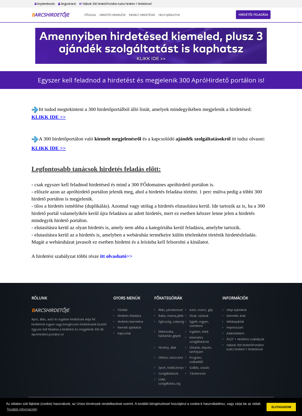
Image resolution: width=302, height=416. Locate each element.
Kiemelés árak (236, 316)
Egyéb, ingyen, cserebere (199, 324)
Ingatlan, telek (198, 332)
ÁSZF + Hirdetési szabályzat (245, 339)
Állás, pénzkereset (170, 310)
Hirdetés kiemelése (112, 15)
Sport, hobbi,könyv (171, 368)
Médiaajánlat (235, 322)
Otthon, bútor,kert (170, 358)
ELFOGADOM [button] (281, 407)
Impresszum (234, 327)
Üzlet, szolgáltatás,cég (169, 381)
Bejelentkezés (45, 4)
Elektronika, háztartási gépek (169, 334)
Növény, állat (167, 347)
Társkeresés (197, 373)
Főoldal (90, 15)
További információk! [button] (22, 409)
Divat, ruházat (198, 316)
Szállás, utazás (199, 368)
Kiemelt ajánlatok (129, 327)
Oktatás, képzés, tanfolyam (200, 349)
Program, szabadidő (196, 360)
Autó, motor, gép (201, 310)
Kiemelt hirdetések (142, 15)
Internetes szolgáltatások (199, 339)
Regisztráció (67, 4)
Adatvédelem (235, 333)
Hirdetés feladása (253, 15)
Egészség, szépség (171, 322)
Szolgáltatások (168, 373)
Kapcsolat (124, 333)
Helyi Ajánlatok (169, 15)
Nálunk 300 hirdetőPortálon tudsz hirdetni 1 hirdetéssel (115, 4)
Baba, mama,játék (171, 316)
